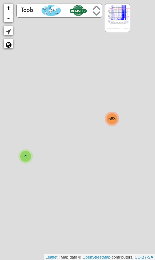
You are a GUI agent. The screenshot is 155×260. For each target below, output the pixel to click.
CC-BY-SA (143, 257)
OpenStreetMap (96, 257)
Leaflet (51, 257)
